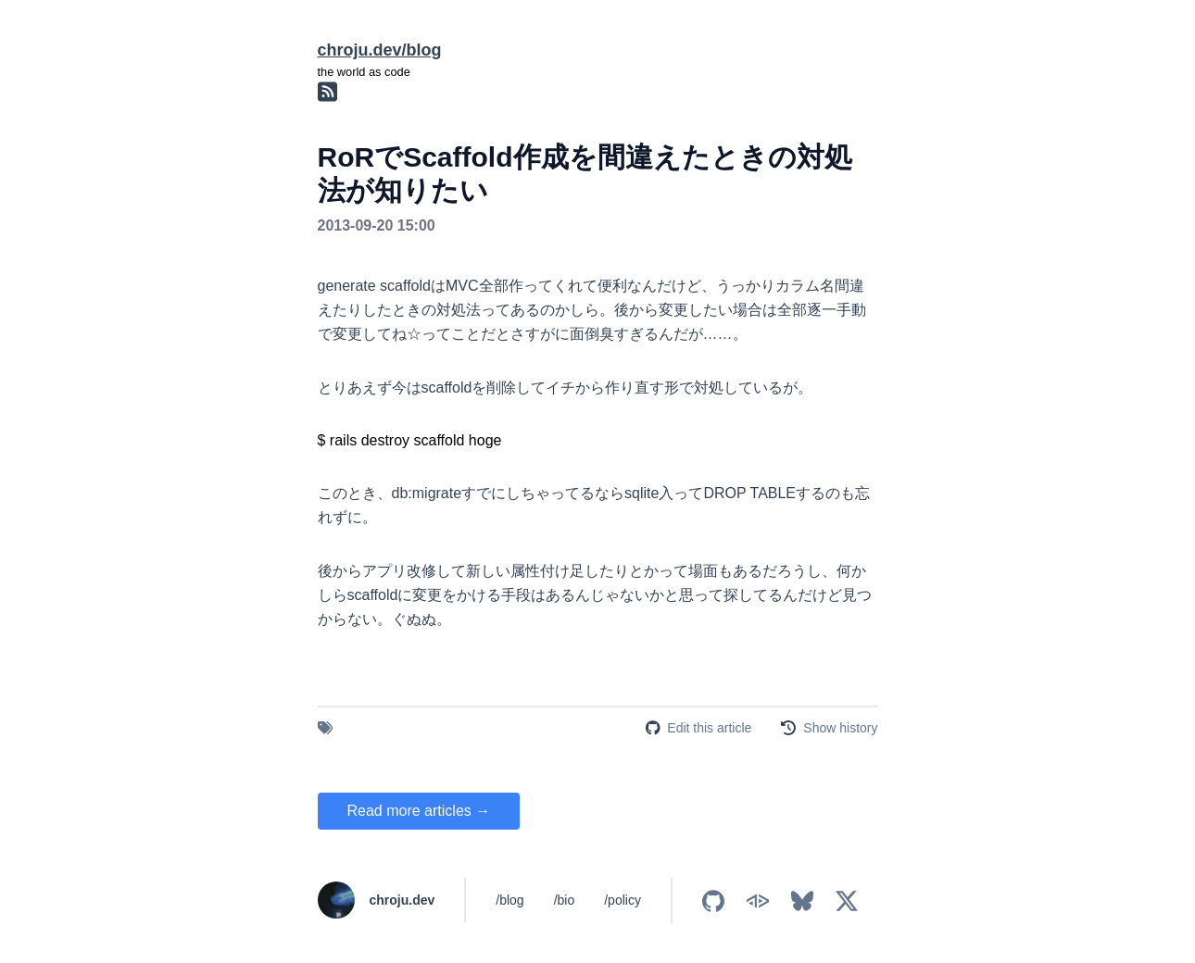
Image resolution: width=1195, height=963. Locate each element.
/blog (509, 900)
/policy (622, 900)
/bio (564, 900)
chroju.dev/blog (380, 50)
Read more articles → (419, 811)
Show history (840, 727)
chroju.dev (402, 900)
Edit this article (709, 727)
